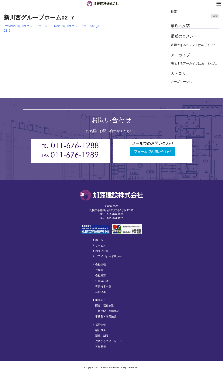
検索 (174, 11)
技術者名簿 (101, 280)
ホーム (98, 239)
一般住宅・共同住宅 (107, 311)
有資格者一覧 (103, 286)
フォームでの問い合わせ (152, 151)
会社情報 (99, 264)
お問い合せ (100, 250)
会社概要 (100, 275)
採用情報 (99, 324)
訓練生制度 (101, 335)
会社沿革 (100, 291)
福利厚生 (100, 330)
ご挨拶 (99, 270)
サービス (99, 245)
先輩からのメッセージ (108, 341)
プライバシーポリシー (107, 256)
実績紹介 (99, 300)
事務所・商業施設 (105, 316)
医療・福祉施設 (104, 305)
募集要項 (100, 346)
